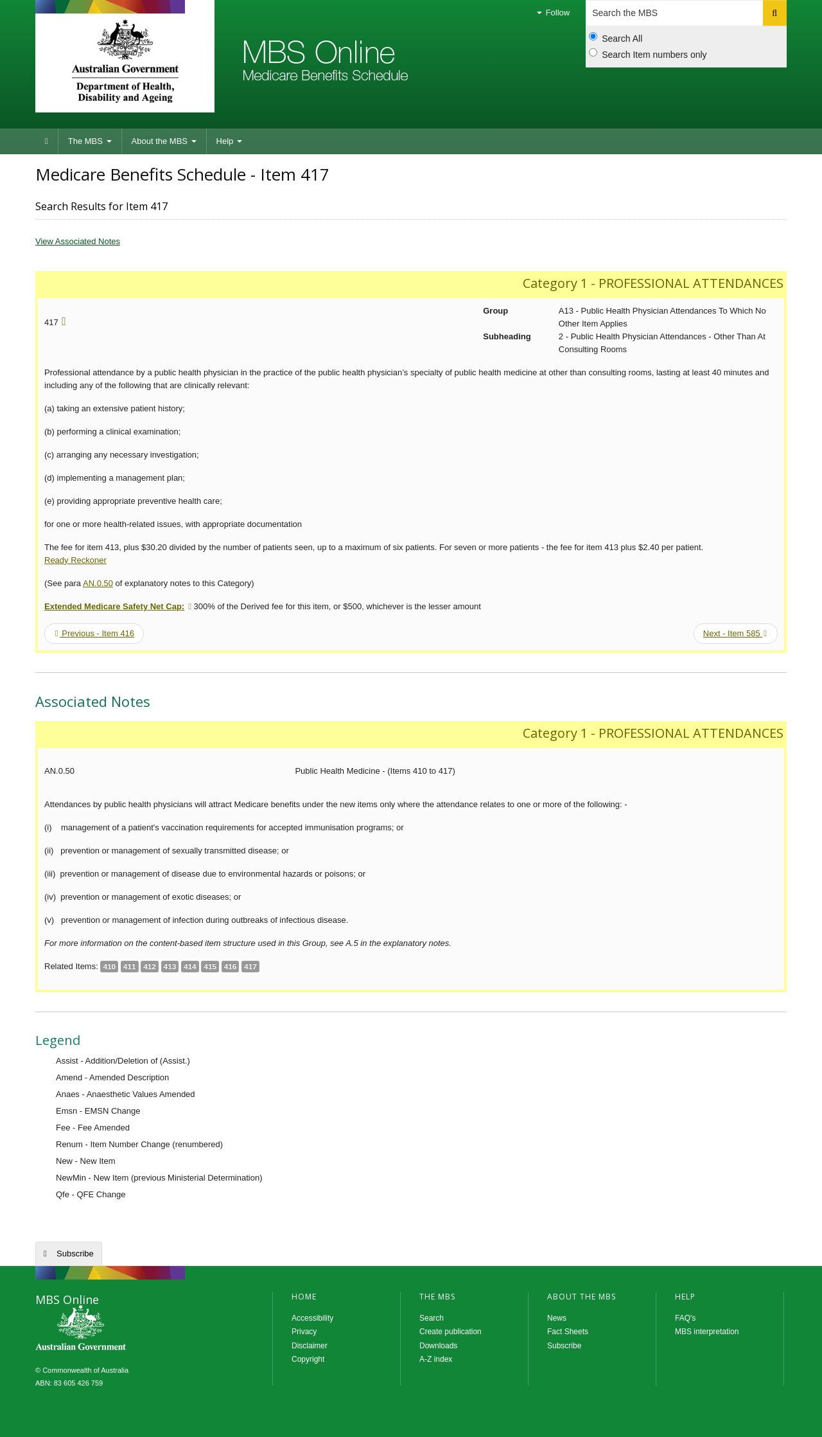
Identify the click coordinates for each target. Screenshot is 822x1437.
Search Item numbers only (647, 54)
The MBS (90, 141)
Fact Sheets (567, 1331)
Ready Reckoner (75, 560)
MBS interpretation (707, 1331)
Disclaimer (310, 1345)
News (556, 1318)
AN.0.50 (98, 583)
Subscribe (75, 1253)
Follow (553, 12)
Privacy (304, 1331)
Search (431, 1318)
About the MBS (164, 141)
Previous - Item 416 (94, 633)
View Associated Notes (77, 241)
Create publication (450, 1331)
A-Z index (435, 1359)
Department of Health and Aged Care (125, 61)
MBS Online (115, 1329)
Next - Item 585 (735, 633)
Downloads (438, 1345)
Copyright (308, 1359)
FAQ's (685, 1318)
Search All (615, 38)
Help (229, 141)
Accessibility (312, 1318)
